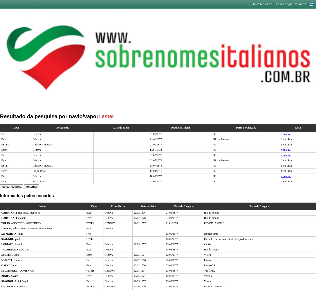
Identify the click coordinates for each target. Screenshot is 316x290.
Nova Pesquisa (12, 186)
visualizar (286, 134)
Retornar (31, 186)
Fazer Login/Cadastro (291, 4)
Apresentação (262, 4)
